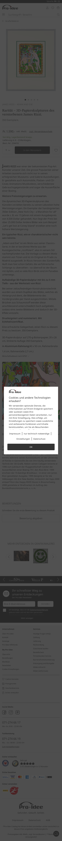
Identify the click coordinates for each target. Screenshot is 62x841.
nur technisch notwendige (36, 433)
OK (31, 447)
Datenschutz (39, 438)
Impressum (14, 433)
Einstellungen (23, 438)
